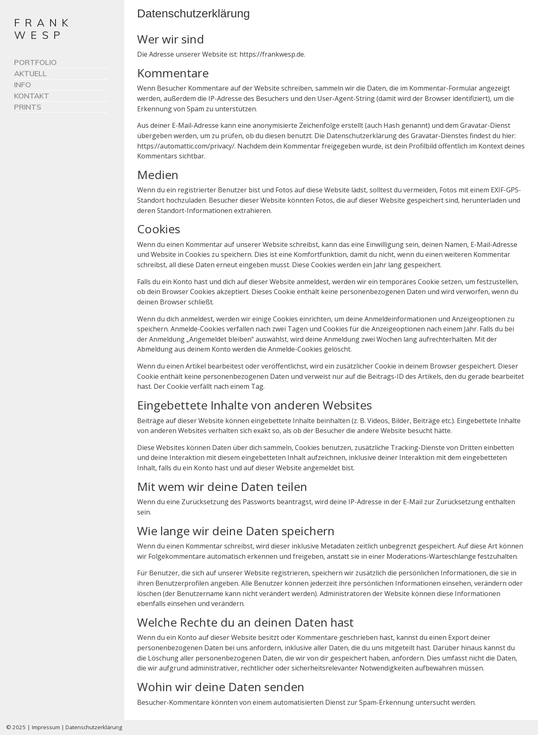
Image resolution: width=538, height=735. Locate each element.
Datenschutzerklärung (93, 727)
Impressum (46, 727)
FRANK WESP (43, 28)
